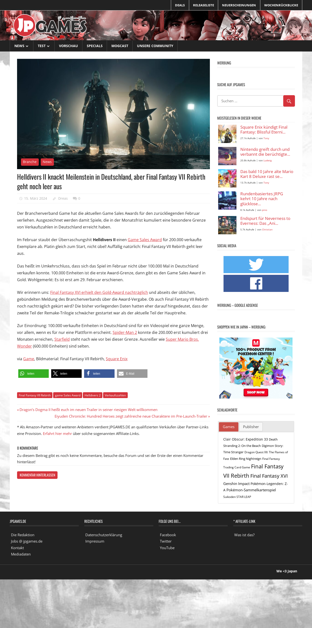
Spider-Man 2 (125, 332)
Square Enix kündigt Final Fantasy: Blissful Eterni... (263, 130)
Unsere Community (155, 45)
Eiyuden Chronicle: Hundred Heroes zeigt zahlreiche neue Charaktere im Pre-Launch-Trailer (131, 416)
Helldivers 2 (93, 395)
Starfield (62, 339)
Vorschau (68, 45)
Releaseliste (203, 5)
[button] (33, 373)
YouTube (167, 547)
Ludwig (267, 160)
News (19, 45)
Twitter (166, 541)
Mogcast (119, 45)
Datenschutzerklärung (103, 534)
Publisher (251, 426)
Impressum (94, 541)
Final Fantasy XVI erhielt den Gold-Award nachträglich (99, 292)
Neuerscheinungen (239, 5)
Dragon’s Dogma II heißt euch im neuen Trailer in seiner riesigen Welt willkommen (88, 409)
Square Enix (116, 358)
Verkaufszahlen (115, 395)
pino (264, 210)
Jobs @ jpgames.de (26, 541)
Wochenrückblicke (281, 5)
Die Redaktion (22, 534)
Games (228, 426)
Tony (266, 138)
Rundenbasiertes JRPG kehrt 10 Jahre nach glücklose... (261, 198)
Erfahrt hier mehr (57, 433)
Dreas (63, 198)
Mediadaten (21, 554)
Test (42, 45)
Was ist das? (244, 534)
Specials (95, 45)
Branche (30, 161)
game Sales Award (67, 395)
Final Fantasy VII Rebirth (35, 395)
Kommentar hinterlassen (37, 474)
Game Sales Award (145, 239)
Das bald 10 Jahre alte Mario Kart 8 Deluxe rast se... (266, 174)
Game (28, 358)
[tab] (228, 427)
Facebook (168, 534)
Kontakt (17, 547)
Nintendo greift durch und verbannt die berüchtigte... (265, 152)
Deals (180, 5)
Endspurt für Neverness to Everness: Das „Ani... (265, 221)
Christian (267, 229)
